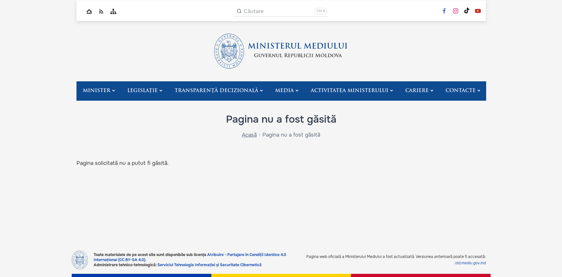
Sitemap (113, 11)
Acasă (249, 135)
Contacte (461, 90)
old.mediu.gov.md (470, 263)
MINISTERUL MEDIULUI (298, 47)
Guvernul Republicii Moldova (298, 55)
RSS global (101, 11)
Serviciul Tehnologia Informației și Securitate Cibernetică (209, 264)
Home (89, 11)
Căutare (254, 11)
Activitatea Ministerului (349, 90)
